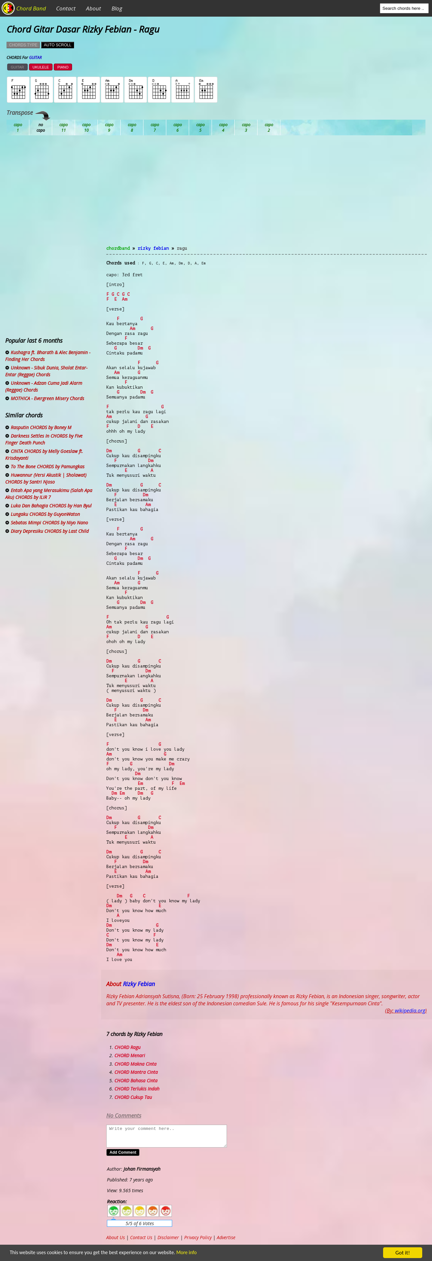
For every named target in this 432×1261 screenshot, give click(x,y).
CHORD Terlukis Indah (136, 1089)
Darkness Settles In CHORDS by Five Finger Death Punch (43, 439)
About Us (115, 1237)
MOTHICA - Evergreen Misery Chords (47, 398)
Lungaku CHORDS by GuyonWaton (45, 514)
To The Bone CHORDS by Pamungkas (47, 466)
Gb (246, 127)
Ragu (182, 248)
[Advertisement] (266, 194)
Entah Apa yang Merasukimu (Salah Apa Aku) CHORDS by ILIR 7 (48, 493)
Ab (18, 127)
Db (132, 127)
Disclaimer (168, 1237)
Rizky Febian (153, 248)
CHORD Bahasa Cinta (135, 1080)
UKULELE (41, 67)
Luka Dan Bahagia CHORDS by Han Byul (51, 506)
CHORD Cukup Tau (133, 1097)
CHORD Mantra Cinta (136, 1072)
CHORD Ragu (127, 1047)
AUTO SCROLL (57, 45)
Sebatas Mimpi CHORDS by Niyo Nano (49, 522)
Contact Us (141, 1237)
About (93, 8)
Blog (117, 8)
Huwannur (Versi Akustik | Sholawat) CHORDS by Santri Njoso (45, 478)
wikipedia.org (410, 1010)
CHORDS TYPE (23, 45)
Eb (177, 127)
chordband (118, 248)
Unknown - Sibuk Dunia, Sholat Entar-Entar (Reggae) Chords (46, 371)
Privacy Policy (198, 1237)
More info (199, 1253)
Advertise (226, 1237)
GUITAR (17, 67)
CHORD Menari (129, 1055)
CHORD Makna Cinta (135, 1064)
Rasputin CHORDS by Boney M (41, 427)
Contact (66, 8)
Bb (63, 127)
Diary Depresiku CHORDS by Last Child (50, 531)
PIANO (62, 67)
